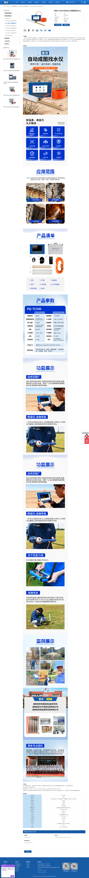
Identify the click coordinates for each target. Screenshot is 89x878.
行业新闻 (28, 867)
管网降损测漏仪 (8, 13)
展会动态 (28, 865)
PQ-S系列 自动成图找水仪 (10, 25)
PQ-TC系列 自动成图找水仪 (24, 6)
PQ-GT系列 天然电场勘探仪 (10, 20)
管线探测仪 (7, 38)
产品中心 (8, 6)
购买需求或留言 (27, 840)
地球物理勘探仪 (14, 6)
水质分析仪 (7, 41)
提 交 (28, 851)
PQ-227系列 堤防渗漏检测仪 (11, 28)
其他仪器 (7, 43)
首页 (4, 6)
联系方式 (56, 835)
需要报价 (66, 24)
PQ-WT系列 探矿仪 (9, 35)
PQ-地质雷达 (7, 18)
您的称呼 (25, 835)
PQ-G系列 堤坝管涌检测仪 (10, 30)
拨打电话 (57, 24)
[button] (50, 19)
